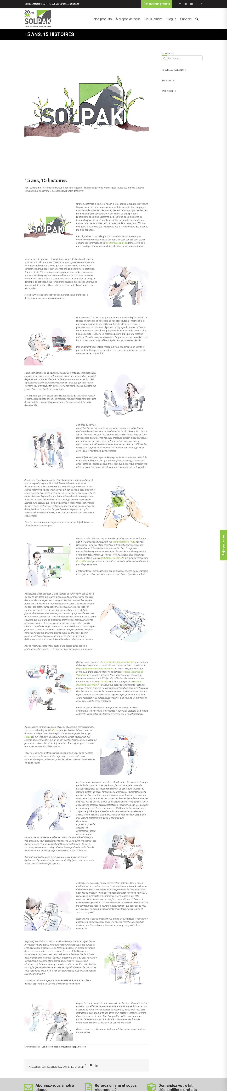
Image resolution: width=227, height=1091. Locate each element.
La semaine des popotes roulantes (117, 662)
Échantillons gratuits (157, 4)
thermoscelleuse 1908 (123, 542)
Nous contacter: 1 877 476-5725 (40, 4)
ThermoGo (104, 681)
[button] (197, 18)
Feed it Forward (83, 561)
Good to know (59, 1047)
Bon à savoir (47, 1047)
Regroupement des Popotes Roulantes (95, 668)
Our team (82, 1047)
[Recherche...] (182, 58)
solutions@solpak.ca (68, 4)
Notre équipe (71, 1047)
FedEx (52, 730)
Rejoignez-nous (223, 545)
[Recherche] (164, 58)
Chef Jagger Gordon (110, 558)
